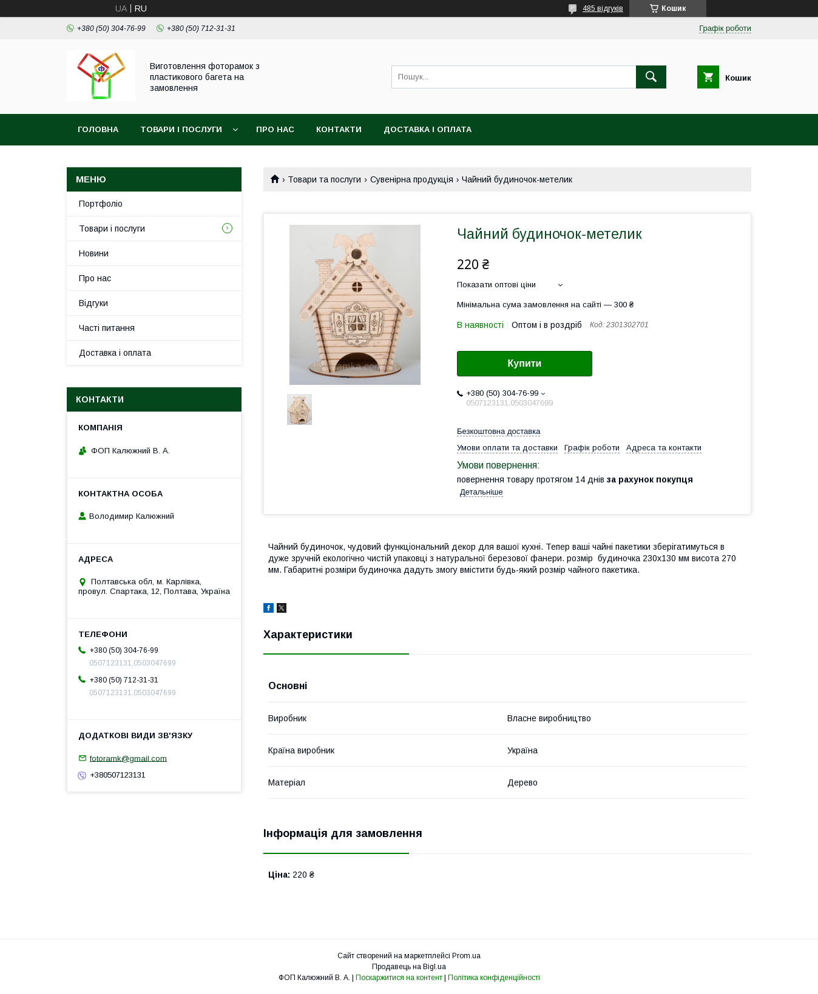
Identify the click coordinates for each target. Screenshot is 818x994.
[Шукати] (651, 76)
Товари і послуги (181, 129)
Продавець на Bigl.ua (409, 966)
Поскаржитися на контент (399, 977)
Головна (98, 129)
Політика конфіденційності (494, 977)
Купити (525, 363)
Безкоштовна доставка (498, 431)
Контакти (339, 129)
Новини (94, 253)
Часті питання (107, 328)
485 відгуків (603, 8)
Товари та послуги (324, 179)
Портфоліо (101, 203)
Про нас (275, 129)
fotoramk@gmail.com (128, 757)
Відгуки (93, 303)
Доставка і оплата (428, 129)
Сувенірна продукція (411, 179)
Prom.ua (466, 956)
